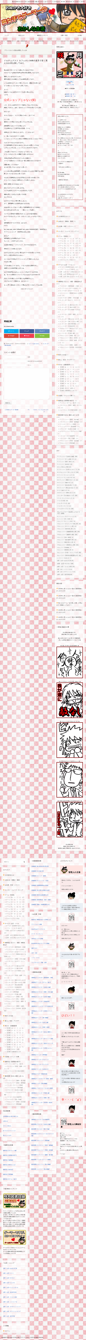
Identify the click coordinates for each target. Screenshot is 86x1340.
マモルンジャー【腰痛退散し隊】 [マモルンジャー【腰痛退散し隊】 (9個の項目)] (65, 549)
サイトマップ (49, 1)
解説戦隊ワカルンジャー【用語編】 (40, 1140)
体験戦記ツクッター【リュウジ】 (40, 1064)
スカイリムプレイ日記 (66, 260)
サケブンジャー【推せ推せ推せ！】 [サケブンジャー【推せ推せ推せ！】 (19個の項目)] (66, 485)
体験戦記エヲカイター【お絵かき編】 (41, 987)
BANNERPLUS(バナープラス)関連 (40, 943)
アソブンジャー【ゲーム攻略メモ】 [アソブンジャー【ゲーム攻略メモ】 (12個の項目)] (66, 459)
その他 (80, 35)
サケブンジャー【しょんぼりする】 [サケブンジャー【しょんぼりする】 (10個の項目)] (66, 477)
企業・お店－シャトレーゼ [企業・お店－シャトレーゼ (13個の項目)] (64, 569)
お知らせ (5, 1121)
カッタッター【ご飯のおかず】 (68, 305)
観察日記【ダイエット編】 (10, 1150)
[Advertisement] (26, 304)
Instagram (57, 1)
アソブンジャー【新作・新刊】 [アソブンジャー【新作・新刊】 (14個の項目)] (65, 461)
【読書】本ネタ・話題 (66, 388)
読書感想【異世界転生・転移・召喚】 (41, 899)
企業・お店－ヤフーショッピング (11, 1311)
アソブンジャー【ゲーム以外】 (68, 288)
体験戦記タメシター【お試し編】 (40, 1022)
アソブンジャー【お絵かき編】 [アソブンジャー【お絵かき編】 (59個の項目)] (67, 456)
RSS (83, 1)
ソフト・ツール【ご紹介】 (67, 269)
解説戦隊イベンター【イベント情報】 (41, 1159)
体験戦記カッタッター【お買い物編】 (41, 996)
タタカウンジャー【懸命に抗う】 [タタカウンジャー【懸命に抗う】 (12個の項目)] (66, 492)
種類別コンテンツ (42, 35)
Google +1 (77, 1)
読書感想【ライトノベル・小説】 (40, 880)
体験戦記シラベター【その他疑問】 (40, 1119)
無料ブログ (34, 948)
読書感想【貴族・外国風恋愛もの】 (40, 904)
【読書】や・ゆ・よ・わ (66, 383)
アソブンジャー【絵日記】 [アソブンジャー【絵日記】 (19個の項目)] (64, 464)
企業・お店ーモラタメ (9, 1278)
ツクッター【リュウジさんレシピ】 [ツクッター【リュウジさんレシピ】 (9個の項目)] (65, 498)
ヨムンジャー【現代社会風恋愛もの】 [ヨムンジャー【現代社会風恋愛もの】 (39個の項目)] (69, 555)
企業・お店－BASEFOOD (9, 1292)
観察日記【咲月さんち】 (9, 1164)
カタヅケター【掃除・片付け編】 (69, 298)
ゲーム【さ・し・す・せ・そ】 (68, 243)
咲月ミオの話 (62, 355)
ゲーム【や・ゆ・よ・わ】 (67, 255)
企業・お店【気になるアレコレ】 (69, 276)
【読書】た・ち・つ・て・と (68, 374)
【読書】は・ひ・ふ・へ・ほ (68, 379)
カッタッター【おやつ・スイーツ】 (70, 300)
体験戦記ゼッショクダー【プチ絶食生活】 (42, 1006)
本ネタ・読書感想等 (64, 364)
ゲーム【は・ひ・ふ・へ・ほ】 (68, 250)
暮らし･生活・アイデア (65, 359)
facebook (70, 1)
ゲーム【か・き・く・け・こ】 (68, 241)
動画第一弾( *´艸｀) (71, 94)
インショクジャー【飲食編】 (68, 426)
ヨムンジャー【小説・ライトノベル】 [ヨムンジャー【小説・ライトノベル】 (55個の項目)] (69, 552)
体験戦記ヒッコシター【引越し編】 (40, 1093)
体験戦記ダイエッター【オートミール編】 (42, 1038)
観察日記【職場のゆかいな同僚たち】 (41, 919)
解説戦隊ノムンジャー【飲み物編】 (40, 1169)
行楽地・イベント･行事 (65, 395)
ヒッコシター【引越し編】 (67, 333)
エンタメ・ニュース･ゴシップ (67, 231)
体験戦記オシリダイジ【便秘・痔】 (40, 1097)
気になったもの (7, 1135)
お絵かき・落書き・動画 (65, 221)
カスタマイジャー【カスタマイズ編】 (70, 431)
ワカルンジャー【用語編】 (67, 443)
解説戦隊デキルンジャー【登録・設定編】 (42, 1150)
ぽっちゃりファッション (9, 1130)
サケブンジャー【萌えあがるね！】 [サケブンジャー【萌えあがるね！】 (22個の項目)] (67, 487)
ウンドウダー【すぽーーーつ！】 (69, 290)
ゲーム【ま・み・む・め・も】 (68, 252)
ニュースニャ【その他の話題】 (68, 410)
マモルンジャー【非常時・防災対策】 (70, 347)
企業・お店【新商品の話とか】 (68, 274)
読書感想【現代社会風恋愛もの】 (40, 895)
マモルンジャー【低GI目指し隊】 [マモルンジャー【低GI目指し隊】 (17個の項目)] (66, 528)
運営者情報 (31, 1)
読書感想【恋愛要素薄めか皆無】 (40, 885)
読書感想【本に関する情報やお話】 (40, 890)
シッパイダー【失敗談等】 (67, 326)
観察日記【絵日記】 (8, 1169)
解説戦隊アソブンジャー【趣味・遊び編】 (42, 1154)
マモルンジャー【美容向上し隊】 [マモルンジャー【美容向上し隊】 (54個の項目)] (67, 545)
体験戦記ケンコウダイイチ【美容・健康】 (42, 1078)
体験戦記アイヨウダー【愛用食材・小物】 (42, 977)
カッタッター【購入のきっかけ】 (69, 319)
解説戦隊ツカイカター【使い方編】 (40, 1129)
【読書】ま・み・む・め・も (68, 381)
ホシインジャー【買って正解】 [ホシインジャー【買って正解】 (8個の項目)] (64, 518)
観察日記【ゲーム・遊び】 (10, 1179)
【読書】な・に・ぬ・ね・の (68, 376)
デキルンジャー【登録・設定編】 (69, 440)
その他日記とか (63, 216)
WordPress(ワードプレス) (38, 929)
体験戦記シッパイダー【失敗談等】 (40, 1001)
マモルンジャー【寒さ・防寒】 (68, 338)
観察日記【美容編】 (8, 1174)
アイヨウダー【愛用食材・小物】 (69, 286)
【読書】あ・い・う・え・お (68, 367)
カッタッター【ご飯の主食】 (68, 307)
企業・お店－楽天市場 (9, 1316)
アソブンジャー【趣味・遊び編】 (69, 419)
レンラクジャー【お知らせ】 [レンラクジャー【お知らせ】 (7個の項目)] (64, 558)
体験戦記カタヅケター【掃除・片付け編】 (42, 992)
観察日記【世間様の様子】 (66, 400)
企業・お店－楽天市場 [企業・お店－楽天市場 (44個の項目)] (64, 574)
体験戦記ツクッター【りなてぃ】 (40, 1059)
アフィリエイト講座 (36, 924)
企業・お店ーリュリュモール (10, 1287)
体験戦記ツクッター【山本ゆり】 (40, 1069)
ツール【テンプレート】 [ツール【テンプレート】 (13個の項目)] (64, 506)
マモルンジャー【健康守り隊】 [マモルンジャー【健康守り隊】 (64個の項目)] (67, 534)
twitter (63, 1)
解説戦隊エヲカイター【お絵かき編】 (41, 1124)
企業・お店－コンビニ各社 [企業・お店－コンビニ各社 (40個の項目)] (66, 566)
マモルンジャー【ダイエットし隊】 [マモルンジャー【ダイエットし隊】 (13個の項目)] (66, 526)
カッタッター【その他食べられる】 (70, 309)
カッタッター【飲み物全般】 (68, 324)
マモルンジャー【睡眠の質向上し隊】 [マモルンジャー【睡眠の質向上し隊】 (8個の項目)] (66, 542)
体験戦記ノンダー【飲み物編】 (39, 1083)
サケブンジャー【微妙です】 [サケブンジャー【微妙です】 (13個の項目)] (65, 482)
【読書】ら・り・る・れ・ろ (68, 386)
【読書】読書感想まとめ (66, 390)
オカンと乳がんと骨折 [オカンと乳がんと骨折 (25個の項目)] (64, 467)
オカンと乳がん (7, 1126)
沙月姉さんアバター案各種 (11, 409)
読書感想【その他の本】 (37, 871)
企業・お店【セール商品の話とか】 (70, 272)
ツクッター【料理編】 (66, 331)
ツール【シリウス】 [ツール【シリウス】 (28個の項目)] (63, 503)
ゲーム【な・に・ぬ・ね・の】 (68, 248)
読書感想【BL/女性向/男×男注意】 (40, 866)
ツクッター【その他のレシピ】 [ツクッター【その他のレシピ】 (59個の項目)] (67, 495)
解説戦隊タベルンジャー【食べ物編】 (41, 1164)
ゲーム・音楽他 (63, 236)
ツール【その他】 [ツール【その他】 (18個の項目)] (62, 500)
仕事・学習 (64, 35)
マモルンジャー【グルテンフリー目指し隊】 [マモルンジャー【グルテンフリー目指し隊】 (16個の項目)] (69, 523)
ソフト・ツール (35, 957)
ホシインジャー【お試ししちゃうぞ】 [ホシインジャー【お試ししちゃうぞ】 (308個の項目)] (68, 512)
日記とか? (21, 35)
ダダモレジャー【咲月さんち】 (68, 328)
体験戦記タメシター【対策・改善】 (40, 1027)
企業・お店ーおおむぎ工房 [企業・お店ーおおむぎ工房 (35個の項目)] (65, 560)
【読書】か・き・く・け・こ (68, 369)
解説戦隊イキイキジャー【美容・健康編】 (42, 1145)
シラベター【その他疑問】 (67, 436)
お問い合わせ (40, 1)
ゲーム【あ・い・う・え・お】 (68, 238)
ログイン (7, 1331)
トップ (7, 35)
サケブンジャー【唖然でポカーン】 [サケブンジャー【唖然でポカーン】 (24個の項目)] (67, 480)
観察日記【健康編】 (8, 1160)
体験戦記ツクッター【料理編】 (39, 1054)
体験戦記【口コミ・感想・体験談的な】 (70, 281)
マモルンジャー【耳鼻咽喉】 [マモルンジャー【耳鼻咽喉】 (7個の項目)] (64, 547)
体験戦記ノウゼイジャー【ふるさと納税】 (42, 1088)
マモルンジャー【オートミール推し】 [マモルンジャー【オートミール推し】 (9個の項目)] (66, 521)
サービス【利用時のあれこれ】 (68, 267)
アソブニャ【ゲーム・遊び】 (68, 403)
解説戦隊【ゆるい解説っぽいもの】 (69, 415)
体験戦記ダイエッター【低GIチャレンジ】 (42, 1043)
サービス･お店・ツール (65, 265)
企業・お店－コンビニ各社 (10, 1297)
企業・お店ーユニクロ (9, 1282)
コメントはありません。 (34, 343)
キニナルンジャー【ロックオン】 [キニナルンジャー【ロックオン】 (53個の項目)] (67, 472)
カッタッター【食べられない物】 (69, 321)
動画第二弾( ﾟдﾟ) (71, 96)
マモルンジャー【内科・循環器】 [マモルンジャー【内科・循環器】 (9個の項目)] (65, 537)
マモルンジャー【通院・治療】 (68, 345)
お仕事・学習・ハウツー (65, 226)
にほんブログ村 (70, 84)
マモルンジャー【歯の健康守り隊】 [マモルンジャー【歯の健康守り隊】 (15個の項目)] (66, 539)
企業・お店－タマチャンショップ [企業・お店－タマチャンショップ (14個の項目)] (66, 571)
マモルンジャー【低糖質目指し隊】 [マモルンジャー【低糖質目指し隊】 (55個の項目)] (68, 531)
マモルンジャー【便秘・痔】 (68, 335)
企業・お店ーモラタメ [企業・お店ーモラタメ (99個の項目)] (65, 563)
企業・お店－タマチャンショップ (11, 1306)
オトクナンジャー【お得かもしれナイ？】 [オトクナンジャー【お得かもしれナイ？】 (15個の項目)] (68, 469)
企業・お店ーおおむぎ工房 (10, 1268)
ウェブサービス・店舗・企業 (39, 962)
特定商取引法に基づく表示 (20, 1)
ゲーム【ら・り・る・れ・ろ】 (68, 257)
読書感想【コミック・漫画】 (39, 876)
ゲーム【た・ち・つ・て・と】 (68, 245)
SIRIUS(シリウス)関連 (37, 938)
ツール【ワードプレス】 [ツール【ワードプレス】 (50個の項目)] (65, 508)
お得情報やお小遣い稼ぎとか (10, 1116)
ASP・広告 (34, 953)
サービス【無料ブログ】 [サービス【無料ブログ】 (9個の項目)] (63, 490)
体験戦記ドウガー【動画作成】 (39, 1074)
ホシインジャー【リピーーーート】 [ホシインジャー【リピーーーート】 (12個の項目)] (66, 516)
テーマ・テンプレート (37, 934)
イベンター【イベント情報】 (68, 424)
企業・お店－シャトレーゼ (10, 1302)
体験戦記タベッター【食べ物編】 (40, 1017)
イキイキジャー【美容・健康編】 (69, 422)
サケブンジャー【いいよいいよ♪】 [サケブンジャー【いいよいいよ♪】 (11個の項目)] (65, 475)
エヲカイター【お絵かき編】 (68, 429)
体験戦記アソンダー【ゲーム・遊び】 (41, 982)
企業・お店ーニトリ (8, 1273)
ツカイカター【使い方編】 (67, 438)
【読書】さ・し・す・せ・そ (68, 371)
